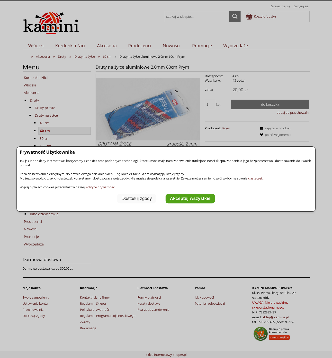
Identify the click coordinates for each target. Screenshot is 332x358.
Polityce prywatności (100, 187)
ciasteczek (255, 178)
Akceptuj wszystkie (190, 198)
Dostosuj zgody (137, 198)
